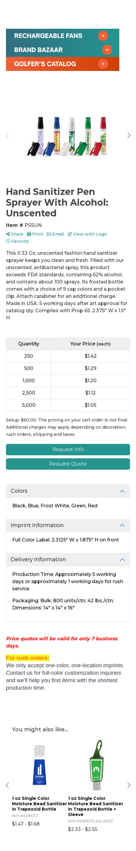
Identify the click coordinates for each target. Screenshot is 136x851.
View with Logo (87, 234)
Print (35, 234)
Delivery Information (38, 559)
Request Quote (68, 464)
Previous (7, 136)
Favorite (17, 241)
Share (14, 234)
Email (55, 234)
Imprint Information (37, 525)
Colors (19, 491)
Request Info (68, 449)
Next (129, 136)
